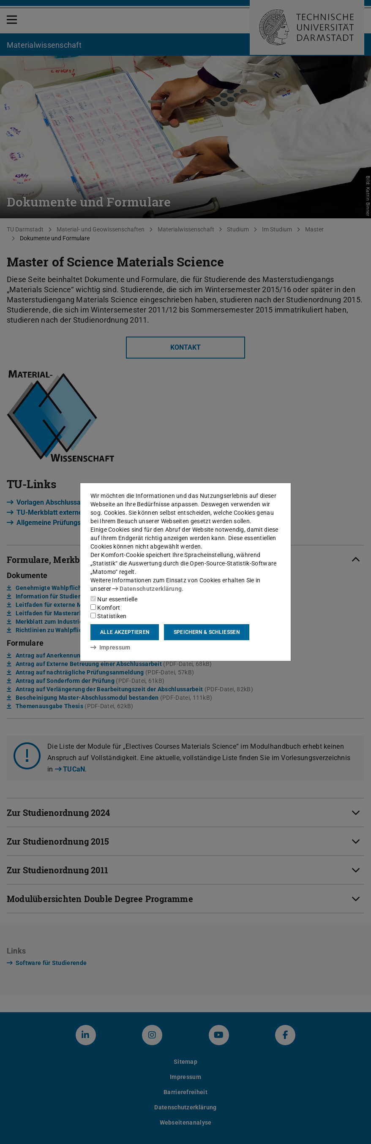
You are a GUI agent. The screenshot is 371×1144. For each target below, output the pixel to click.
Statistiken (108, 616)
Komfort (105, 607)
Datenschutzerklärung (147, 588)
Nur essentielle (113, 599)
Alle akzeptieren (124, 632)
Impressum (110, 647)
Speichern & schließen (207, 632)
